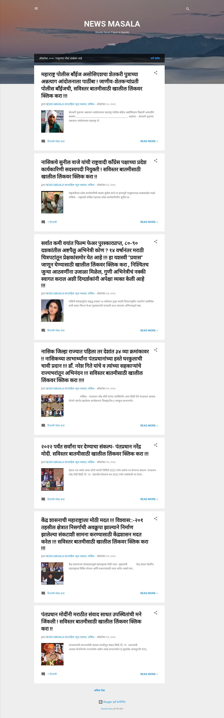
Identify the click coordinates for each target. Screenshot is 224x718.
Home (112, 44)
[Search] (188, 9)
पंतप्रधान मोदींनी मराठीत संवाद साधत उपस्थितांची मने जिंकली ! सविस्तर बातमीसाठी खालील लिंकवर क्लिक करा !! (91, 621)
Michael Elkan (107, 709)
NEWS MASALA (112, 23)
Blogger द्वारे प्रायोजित (112, 701)
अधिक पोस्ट (99, 690)
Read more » (149, 141)
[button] (155, 73)
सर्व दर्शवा (155, 58)
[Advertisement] (178, 106)
